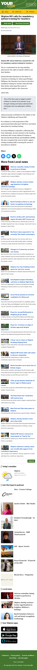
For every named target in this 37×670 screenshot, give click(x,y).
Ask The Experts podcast (13, 485)
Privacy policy (15, 655)
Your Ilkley (12, 658)
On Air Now (31, 4)
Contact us (5, 655)
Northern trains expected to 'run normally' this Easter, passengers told (18, 234)
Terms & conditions (28, 655)
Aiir (31, 665)
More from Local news (22, 23)
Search (31, 461)
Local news (7, 589)
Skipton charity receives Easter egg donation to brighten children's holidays (17, 184)
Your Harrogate (23, 658)
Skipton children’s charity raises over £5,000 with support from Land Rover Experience (17, 449)
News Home (7, 23)
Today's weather (9, 466)
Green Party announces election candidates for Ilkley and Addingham (17, 297)
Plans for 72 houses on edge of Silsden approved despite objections (17, 327)
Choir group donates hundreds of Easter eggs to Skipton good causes (17, 383)
